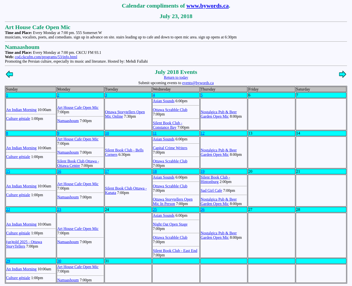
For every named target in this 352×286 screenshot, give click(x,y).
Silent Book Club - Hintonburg (215, 179)
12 (203, 133)
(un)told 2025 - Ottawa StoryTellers (24, 244)
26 (203, 209)
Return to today (176, 77)
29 (8, 261)
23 (59, 209)
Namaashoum (68, 121)
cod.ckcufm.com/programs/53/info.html (46, 57)
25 (155, 209)
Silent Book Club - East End (175, 251)
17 (107, 171)
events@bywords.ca (198, 83)
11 (154, 133)
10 (107, 133)
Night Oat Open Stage (170, 224)
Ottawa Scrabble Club (170, 110)
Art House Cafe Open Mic (78, 107)
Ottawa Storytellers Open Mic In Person (173, 201)
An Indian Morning (21, 110)
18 (155, 171)
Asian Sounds (163, 101)
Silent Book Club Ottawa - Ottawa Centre (78, 163)
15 (8, 171)
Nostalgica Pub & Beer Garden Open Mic (219, 114)
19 (203, 171)
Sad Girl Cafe (211, 190)
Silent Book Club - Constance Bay (167, 125)
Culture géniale (18, 118)
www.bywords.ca (207, 5)
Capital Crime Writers (170, 148)
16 (59, 171)
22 (8, 209)
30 (59, 261)
